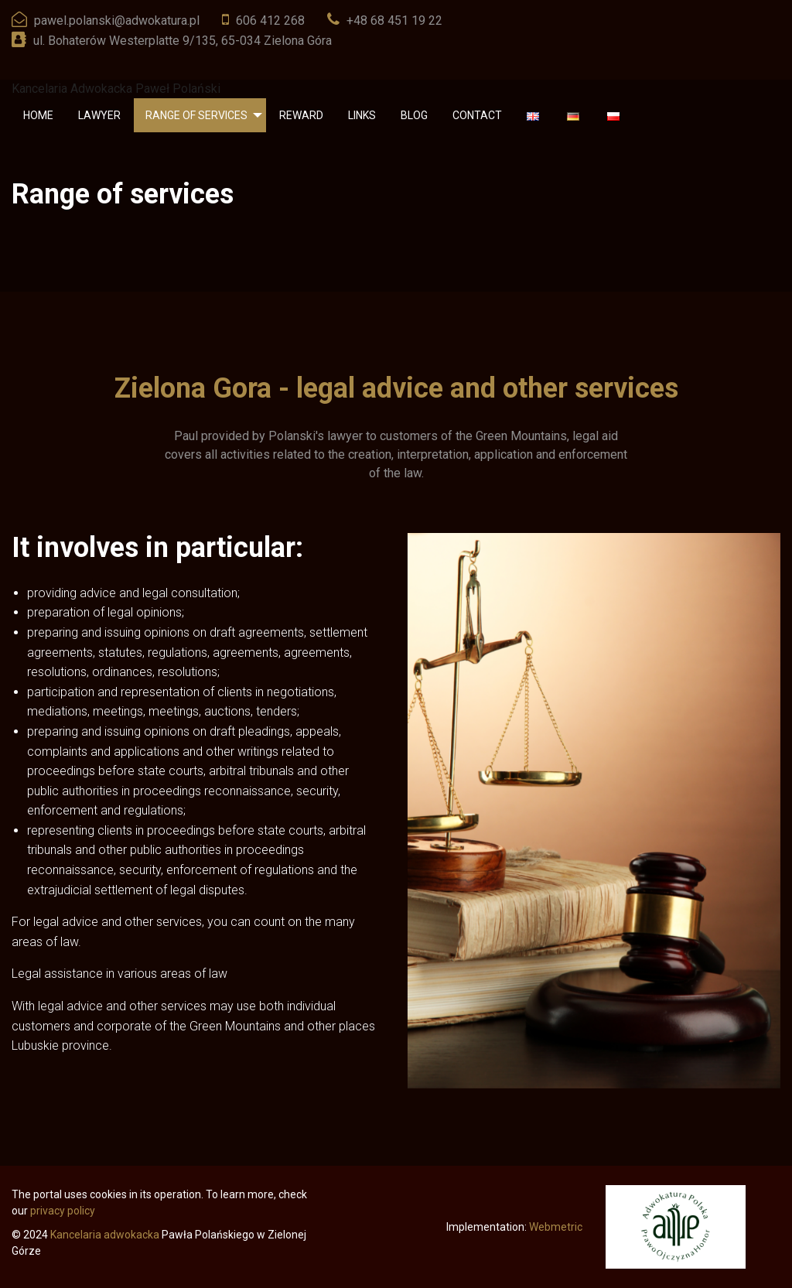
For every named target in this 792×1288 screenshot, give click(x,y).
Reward (301, 115)
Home (38, 115)
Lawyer (99, 115)
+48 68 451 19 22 (394, 20)
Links (362, 115)
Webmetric (555, 1227)
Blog (414, 115)
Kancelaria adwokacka (104, 1234)
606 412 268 (270, 20)
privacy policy (62, 1210)
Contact (477, 115)
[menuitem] (38, 115)
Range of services (196, 115)
